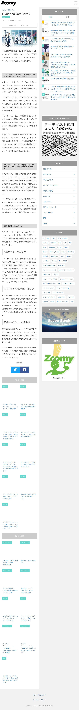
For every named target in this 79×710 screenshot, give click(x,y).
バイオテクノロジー (50, 185)
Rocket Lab (71, 252)
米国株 (52, 301)
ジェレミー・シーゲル (66, 279)
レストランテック (58, 292)
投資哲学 (45, 301)
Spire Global (46, 261)
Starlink (54, 261)
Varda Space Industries (49, 265)
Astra (53, 238)
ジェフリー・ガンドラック (50, 279)
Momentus (52, 247)
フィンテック (48, 212)
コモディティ (46, 274)
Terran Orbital (63, 261)
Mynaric (59, 247)
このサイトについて (40, 695)
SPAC (45, 223)
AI (43, 238)
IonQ (65, 243)
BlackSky (45, 243)
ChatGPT (46, 196)
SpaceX (69, 256)
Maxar (44, 247)
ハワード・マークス (68, 283)
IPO (44, 218)
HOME (4, 10)
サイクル (55, 274)
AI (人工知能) (48, 191)
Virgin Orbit (61, 265)
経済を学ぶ (47, 174)
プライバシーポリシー (39, 700)
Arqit (48, 238)
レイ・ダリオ (46, 292)
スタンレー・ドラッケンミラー (51, 283)
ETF (59, 243)
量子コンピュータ (49, 207)
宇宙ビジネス (48, 180)
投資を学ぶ (11, 10)
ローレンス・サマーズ (49, 297)
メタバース (47, 202)
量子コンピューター (62, 301)
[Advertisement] (59, 106)
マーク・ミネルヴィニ (63, 288)
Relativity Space (54, 252)
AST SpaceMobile (62, 238)
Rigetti (63, 252)
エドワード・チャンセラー (66, 270)
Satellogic (45, 256)
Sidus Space (54, 256)
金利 (72, 301)
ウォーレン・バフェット (49, 270)
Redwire (45, 252)
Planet (66, 247)
